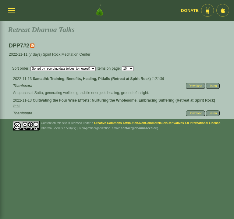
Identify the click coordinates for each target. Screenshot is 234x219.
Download (195, 86)
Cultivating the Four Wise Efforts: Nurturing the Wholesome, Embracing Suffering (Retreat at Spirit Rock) (124, 100)
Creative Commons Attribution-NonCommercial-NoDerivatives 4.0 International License (157, 123)
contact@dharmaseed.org (139, 128)
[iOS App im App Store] (222, 10)
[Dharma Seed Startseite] (99, 10)
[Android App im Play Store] (207, 10)
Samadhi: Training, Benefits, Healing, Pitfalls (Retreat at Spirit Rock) (92, 79)
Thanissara (22, 86)
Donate (190, 10)
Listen (213, 86)
